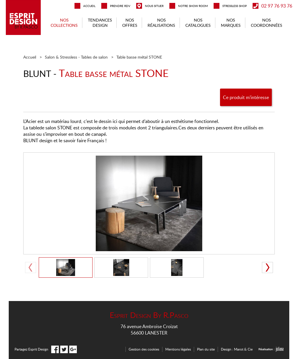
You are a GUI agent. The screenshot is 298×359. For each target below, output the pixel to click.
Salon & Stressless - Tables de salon (76, 57)
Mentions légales (178, 349)
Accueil (29, 57)
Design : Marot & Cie (237, 349)
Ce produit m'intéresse (246, 97)
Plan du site (206, 349)
